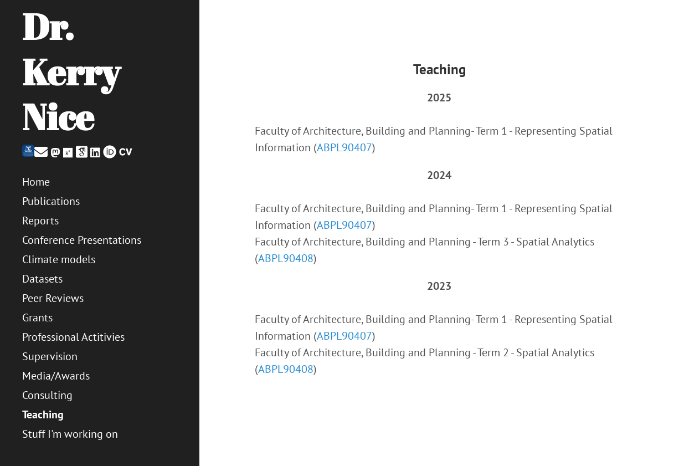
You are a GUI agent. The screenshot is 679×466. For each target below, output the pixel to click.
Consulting (47, 395)
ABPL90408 (285, 258)
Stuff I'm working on (70, 434)
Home (36, 182)
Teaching (43, 414)
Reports (40, 220)
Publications (51, 201)
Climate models (58, 259)
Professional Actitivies (73, 337)
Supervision (50, 356)
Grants (37, 317)
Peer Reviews (53, 298)
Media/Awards (56, 375)
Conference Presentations (81, 240)
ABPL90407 (344, 147)
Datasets (42, 279)
